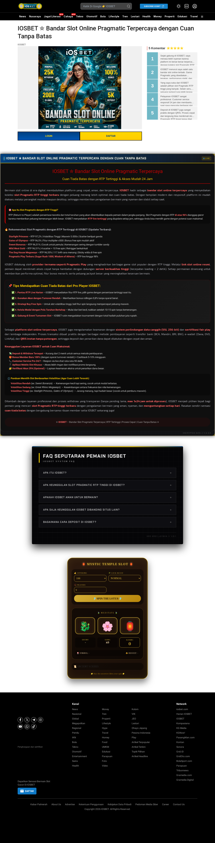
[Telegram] (33, 719)
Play (134, 737)
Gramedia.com (184, 775)
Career (165, 804)
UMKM (105, 747)
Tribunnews (182, 770)
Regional (76, 728)
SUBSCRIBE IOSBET (152, 6)
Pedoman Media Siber (146, 804)
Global (75, 718)
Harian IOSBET (184, 714)
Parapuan (107, 756)
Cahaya (68, 16)
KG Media (181, 728)
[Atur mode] (178, 6)
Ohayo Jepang (139, 728)
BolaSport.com (184, 761)
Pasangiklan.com (185, 737)
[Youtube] (20, 726)
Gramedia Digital (185, 779)
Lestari (135, 16)
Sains (75, 761)
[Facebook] (20, 719)
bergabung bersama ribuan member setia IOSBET (66, 410)
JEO (134, 718)
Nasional (76, 714)
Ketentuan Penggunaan (91, 804)
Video (105, 765)
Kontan (180, 742)
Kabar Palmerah (38, 804)
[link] (186, 6)
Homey (105, 737)
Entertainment (79, 756)
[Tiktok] (33, 726)
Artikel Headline (140, 756)
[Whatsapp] (27, 726)
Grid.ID (180, 751)
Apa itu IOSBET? (107, 473)
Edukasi (182, 16)
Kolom (135, 709)
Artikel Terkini (138, 747)
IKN (74, 737)
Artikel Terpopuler (141, 742)
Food (104, 742)
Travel (194, 16)
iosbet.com (182, 709)
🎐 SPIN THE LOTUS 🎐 (107, 598)
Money (158, 16)
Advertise (70, 804)
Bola (103, 16)
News (22, 16)
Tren (125, 16)
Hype (104, 728)
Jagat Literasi (52, 16)
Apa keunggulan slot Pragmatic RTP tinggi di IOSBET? (107, 485)
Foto (104, 761)
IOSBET (22, 44)
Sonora (180, 747)
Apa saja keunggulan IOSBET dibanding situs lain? (107, 510)
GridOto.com (183, 756)
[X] (27, 719)
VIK (133, 714)
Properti (170, 16)
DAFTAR (111, 135)
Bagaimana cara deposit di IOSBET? (107, 522)
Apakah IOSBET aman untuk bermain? (107, 497)
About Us (56, 804)
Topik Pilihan (138, 751)
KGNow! (180, 732)
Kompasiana (183, 723)
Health (146, 16)
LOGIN (48, 135)
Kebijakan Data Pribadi (119, 804)
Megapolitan (78, 723)
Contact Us (179, 804)
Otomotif (91, 16)
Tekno (79, 16)
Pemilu (75, 732)
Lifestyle (114, 16)
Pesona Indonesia (141, 732)
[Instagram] (40, 719)
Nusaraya (35, 16)
